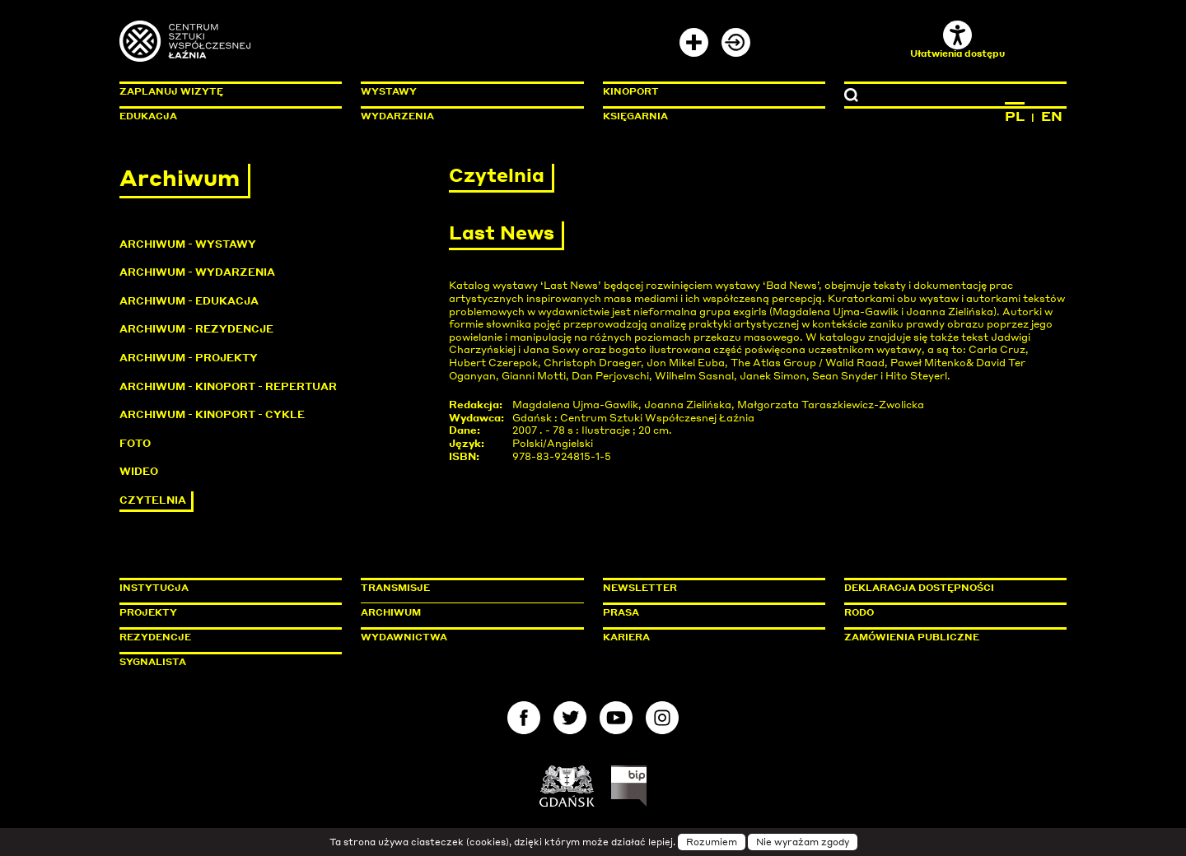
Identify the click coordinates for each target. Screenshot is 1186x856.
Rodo (859, 612)
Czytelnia (152, 500)
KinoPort (631, 91)
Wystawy (389, 91)
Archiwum (391, 612)
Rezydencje (155, 637)
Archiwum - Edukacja (189, 301)
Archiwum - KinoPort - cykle (212, 414)
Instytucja (154, 587)
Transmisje (465, 587)
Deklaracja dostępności (919, 587)
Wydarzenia (397, 116)
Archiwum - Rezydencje (196, 329)
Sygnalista (152, 662)
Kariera (626, 637)
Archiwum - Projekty (188, 357)
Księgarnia (635, 116)
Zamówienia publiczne (948, 637)
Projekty (148, 612)
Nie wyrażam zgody (802, 842)
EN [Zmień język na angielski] (1051, 116)
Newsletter (640, 587)
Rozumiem (711, 842)
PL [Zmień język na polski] (1015, 116)
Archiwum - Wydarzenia (197, 272)
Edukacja (148, 116)
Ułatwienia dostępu (957, 40)
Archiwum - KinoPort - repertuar (228, 386)
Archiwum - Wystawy (187, 244)
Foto (135, 443)
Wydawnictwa (404, 637)
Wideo (138, 471)
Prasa (621, 612)
